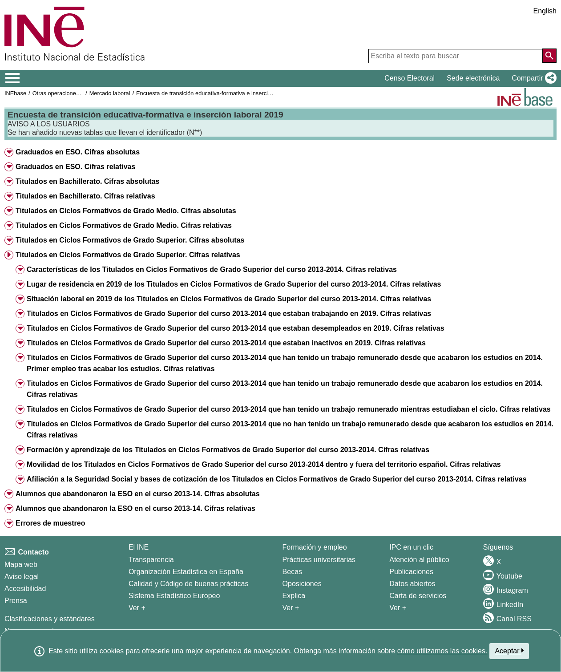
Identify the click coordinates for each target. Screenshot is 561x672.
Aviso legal (21, 576)
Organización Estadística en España (186, 571)
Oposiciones (302, 583)
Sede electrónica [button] (473, 78)
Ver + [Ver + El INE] (137, 607)
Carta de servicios (417, 595)
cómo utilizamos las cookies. (442, 651)
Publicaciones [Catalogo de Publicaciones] (411, 571)
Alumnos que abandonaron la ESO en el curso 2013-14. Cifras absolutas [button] (138, 494)
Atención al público (419, 559)
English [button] (545, 11)
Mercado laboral (109, 93)
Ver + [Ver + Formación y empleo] (291, 607)
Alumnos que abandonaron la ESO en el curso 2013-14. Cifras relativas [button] (135, 508)
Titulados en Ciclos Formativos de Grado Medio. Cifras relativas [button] (124, 225)
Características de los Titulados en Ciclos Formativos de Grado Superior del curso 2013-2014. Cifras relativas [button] (212, 269)
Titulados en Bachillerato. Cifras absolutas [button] (87, 181)
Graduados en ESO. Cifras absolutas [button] (78, 152)
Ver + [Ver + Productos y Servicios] (397, 607)
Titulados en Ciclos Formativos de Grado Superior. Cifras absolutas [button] (130, 240)
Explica (294, 595)
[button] (532, 78)
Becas (292, 571)
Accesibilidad (25, 588)
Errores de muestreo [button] (50, 523)
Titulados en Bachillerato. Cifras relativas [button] (85, 196)
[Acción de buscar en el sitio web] (549, 56)
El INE (139, 547)
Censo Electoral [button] (409, 78)
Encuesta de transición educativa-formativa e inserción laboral (214, 93)
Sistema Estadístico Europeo (174, 595)
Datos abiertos (412, 583)
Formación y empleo (315, 547)
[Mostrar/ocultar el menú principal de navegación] (12, 78)
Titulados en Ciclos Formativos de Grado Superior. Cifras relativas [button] (128, 255)
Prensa (15, 600)
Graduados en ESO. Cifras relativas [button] (75, 166)
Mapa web (20, 564)
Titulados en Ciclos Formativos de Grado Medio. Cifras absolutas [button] (126, 211)
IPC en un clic (411, 547)
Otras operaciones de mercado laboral (80, 93)
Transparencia (151, 559)
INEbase (15, 93)
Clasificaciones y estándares (49, 619)
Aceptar (509, 651)
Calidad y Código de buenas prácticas (189, 583)
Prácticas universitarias (319, 559)
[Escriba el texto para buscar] (455, 56)
